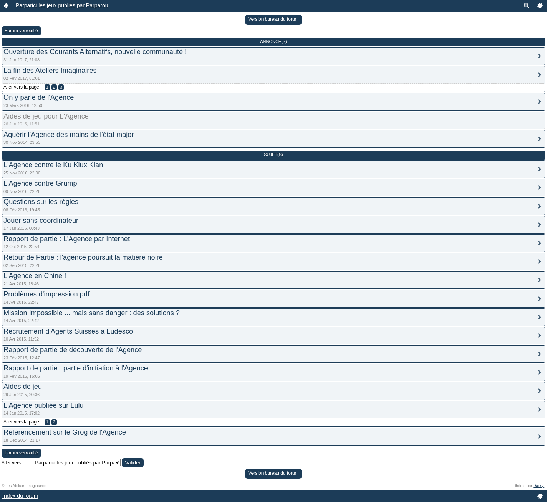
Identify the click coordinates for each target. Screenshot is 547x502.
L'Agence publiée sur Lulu (43, 405)
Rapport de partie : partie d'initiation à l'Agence (75, 368)
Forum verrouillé (21, 30)
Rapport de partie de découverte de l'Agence (72, 350)
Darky (538, 486)
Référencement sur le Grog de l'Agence (64, 432)
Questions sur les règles (40, 202)
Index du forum (20, 496)
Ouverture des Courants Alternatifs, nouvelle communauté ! (95, 52)
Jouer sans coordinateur (40, 220)
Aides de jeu (22, 386)
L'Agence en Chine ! (34, 276)
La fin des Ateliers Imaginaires (50, 70)
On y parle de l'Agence (38, 97)
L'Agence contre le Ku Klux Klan (53, 165)
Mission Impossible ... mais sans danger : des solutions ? (91, 313)
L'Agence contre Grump (40, 183)
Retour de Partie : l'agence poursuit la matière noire (83, 257)
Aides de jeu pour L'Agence (46, 116)
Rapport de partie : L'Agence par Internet (66, 239)
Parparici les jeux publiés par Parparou (62, 5)
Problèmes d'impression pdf (46, 294)
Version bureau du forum (273, 19)
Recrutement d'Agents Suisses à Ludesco (68, 331)
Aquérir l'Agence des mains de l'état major (68, 134)
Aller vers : (12, 463)
